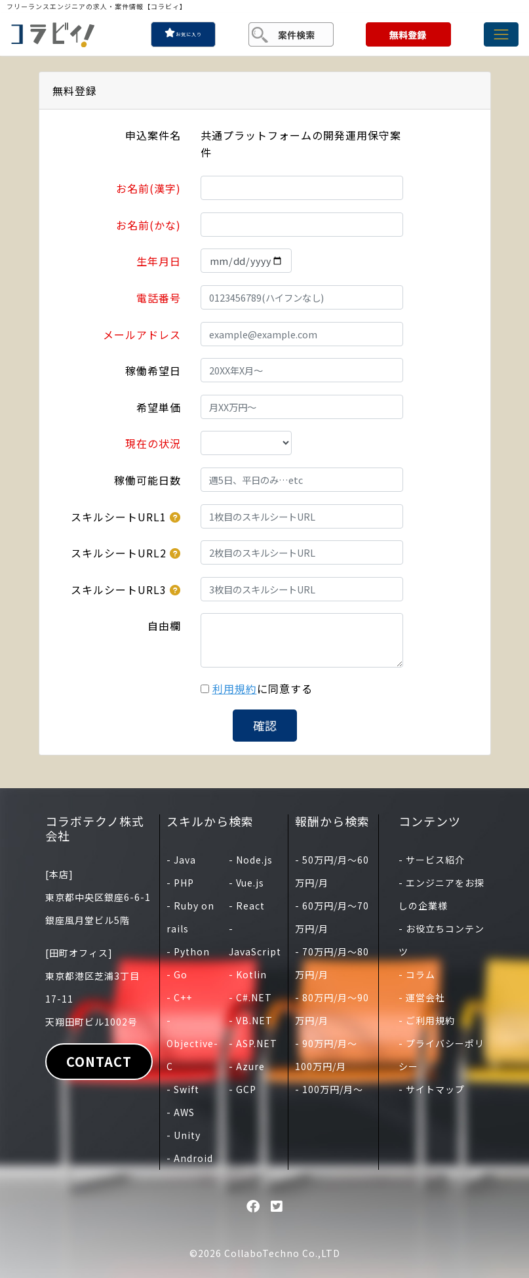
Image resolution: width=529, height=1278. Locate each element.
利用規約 (234, 688)
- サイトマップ (432, 1089)
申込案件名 (153, 135)
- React (247, 905)
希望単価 (158, 407)
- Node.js (251, 859)
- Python (188, 951)
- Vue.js (246, 882)
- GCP (242, 1089)
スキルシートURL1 (119, 517)
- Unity (184, 1135)
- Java (181, 859)
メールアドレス (142, 334)
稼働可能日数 (147, 480)
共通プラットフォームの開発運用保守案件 (301, 143)
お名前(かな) (148, 225)
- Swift (183, 1089)
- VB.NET (251, 1020)
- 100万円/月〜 (329, 1089)
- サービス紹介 (432, 859)
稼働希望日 (153, 370)
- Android (190, 1158)
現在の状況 (153, 443)
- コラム (417, 974)
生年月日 (158, 261)
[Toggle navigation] (501, 34)
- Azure (247, 1066)
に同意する (262, 688)
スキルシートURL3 (119, 589)
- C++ (179, 997)
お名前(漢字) (148, 188)
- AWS (181, 1112)
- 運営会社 (422, 997)
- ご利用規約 (427, 1020)
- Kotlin (248, 974)
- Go (177, 974)
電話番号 (158, 298)
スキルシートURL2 (119, 553)
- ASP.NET (253, 1043)
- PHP (180, 882)
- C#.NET (250, 997)
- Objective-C (192, 1043)
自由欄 (164, 625)
